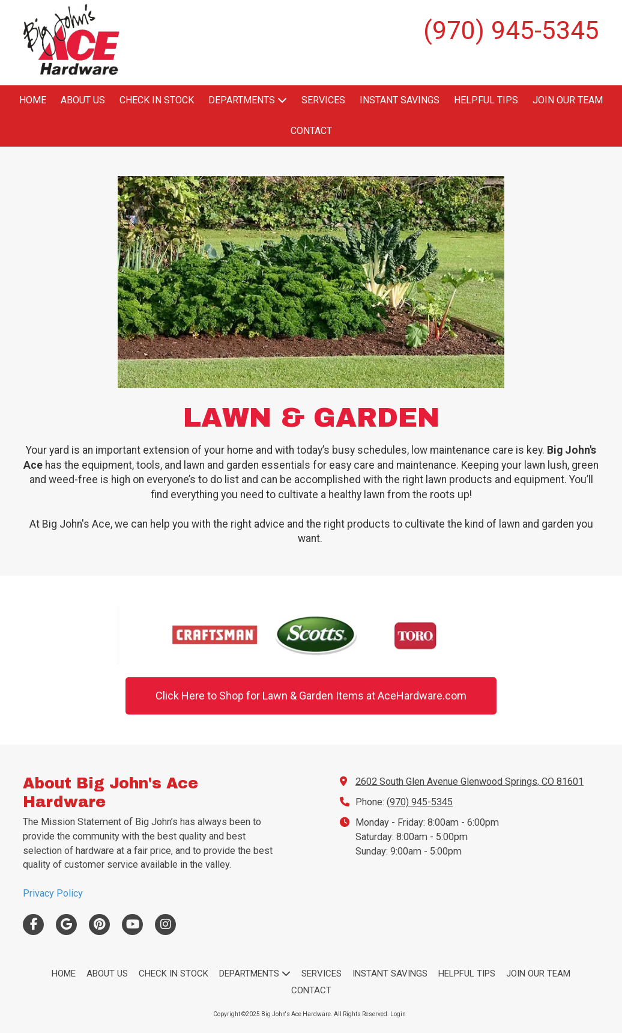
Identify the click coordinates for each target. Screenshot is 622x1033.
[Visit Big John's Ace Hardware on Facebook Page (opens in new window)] (33, 924)
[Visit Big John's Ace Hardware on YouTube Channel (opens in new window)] (132, 924)
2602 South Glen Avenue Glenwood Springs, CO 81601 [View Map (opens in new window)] (469, 781)
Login (398, 1014)
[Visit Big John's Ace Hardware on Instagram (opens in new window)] (165, 924)
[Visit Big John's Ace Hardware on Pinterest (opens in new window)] (99, 924)
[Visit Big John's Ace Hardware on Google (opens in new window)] (66, 924)
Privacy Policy (53, 893)
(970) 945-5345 (420, 802)
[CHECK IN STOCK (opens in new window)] (156, 100)
